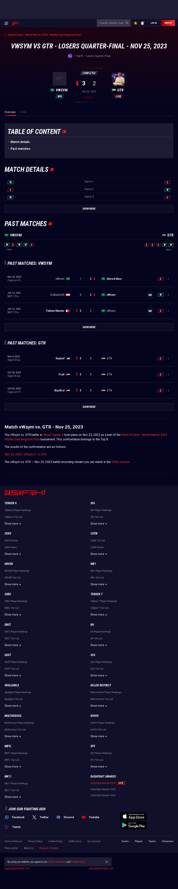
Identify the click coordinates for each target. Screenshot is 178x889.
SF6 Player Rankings (101, 510)
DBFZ (8, 624)
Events (125, 841)
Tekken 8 (11, 503)
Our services (94, 841)
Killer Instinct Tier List (102, 699)
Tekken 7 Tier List (100, 608)
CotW (94, 533)
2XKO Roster (11, 540)
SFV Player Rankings (101, 753)
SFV (93, 746)
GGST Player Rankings (16, 662)
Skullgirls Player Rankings (18, 692)
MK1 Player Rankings (101, 571)
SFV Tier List (97, 760)
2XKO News (11, 547)
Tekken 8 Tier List (14, 517)
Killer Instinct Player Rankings (106, 692)
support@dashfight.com (17, 868)
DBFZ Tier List (12, 638)
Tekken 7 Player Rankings (104, 601)
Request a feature (48, 848)
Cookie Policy (55, 841)
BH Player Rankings (101, 631)
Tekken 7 (97, 594)
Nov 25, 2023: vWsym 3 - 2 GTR (25, 454)
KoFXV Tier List (98, 729)
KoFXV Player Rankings (103, 723)
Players (139, 841)
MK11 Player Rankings (16, 783)
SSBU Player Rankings (16, 601)
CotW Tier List (98, 540)
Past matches (20, 148)
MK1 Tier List (97, 577)
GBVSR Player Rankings (17, 571)
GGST (8, 655)
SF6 (93, 503)
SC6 (93, 655)
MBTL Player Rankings (16, 753)
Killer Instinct (101, 685)
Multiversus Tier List (15, 729)
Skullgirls (12, 685)
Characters (167, 841)
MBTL (8, 746)
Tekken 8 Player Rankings (18, 510)
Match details (20, 142)
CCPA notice (74, 841)
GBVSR (9, 564)
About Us (28, 848)
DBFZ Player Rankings (16, 631)
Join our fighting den (26, 809)
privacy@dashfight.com (101, 868)
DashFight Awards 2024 (103, 783)
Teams (152, 841)
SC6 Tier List (97, 669)
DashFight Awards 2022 (103, 795)
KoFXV (95, 716)
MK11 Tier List (12, 790)
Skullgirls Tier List (14, 699)
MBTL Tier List (12, 760)
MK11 (8, 776)
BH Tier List (96, 638)
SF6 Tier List (97, 517)
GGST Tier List (12, 669)
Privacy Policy (35, 841)
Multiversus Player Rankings (19, 723)
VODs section (120, 462)
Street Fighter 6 (53, 435)
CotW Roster (97, 547)
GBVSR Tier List (13, 577)
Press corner (11, 848)
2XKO (8, 533)
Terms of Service (13, 841)
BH (92, 624)
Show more (13, 524)
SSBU (8, 594)
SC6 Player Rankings (101, 662)
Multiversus (13, 716)
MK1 (93, 564)
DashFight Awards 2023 (103, 789)
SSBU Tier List (12, 608)
